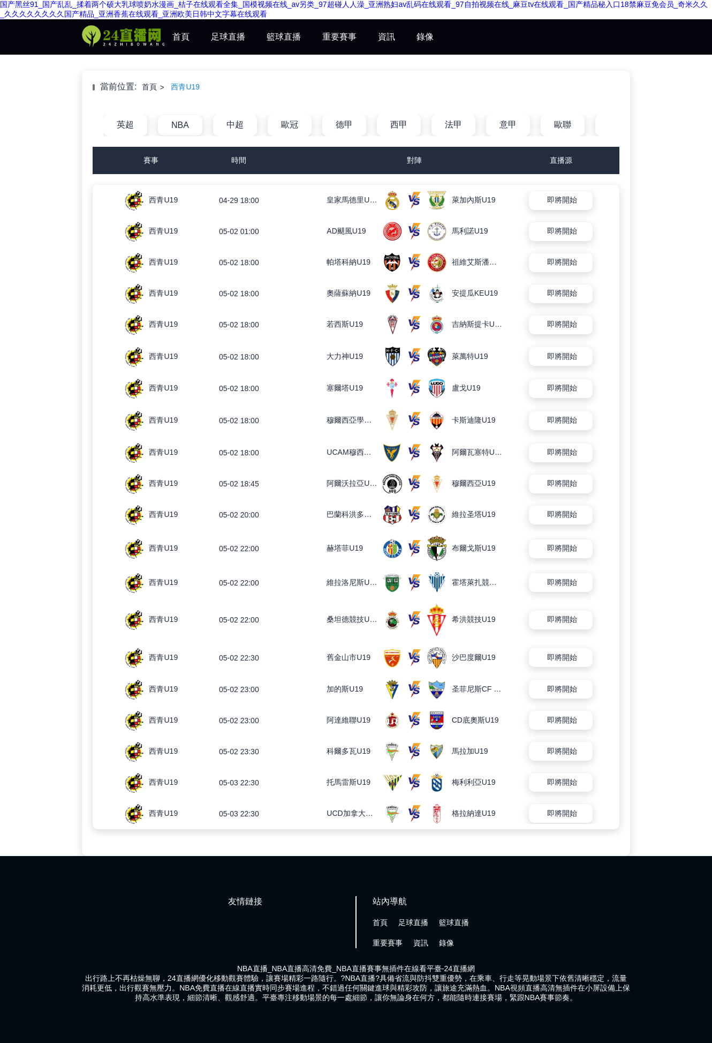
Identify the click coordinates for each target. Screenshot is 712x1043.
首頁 (181, 36)
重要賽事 (339, 36)
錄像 (425, 36)
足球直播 (228, 36)
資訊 (386, 36)
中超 (235, 124)
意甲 (508, 124)
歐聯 (562, 124)
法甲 (453, 124)
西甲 (398, 124)
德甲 (344, 124)
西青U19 (185, 86)
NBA (180, 125)
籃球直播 (284, 36)
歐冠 (289, 124)
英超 (125, 124)
